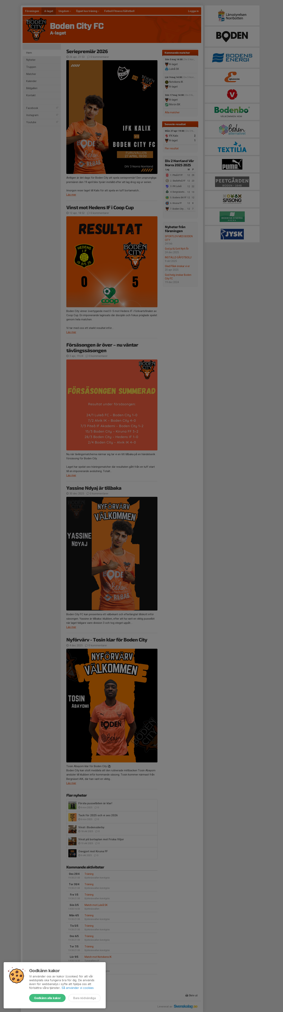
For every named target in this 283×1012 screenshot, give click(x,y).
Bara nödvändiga (84, 998)
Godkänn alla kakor (47, 998)
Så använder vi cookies (77, 988)
